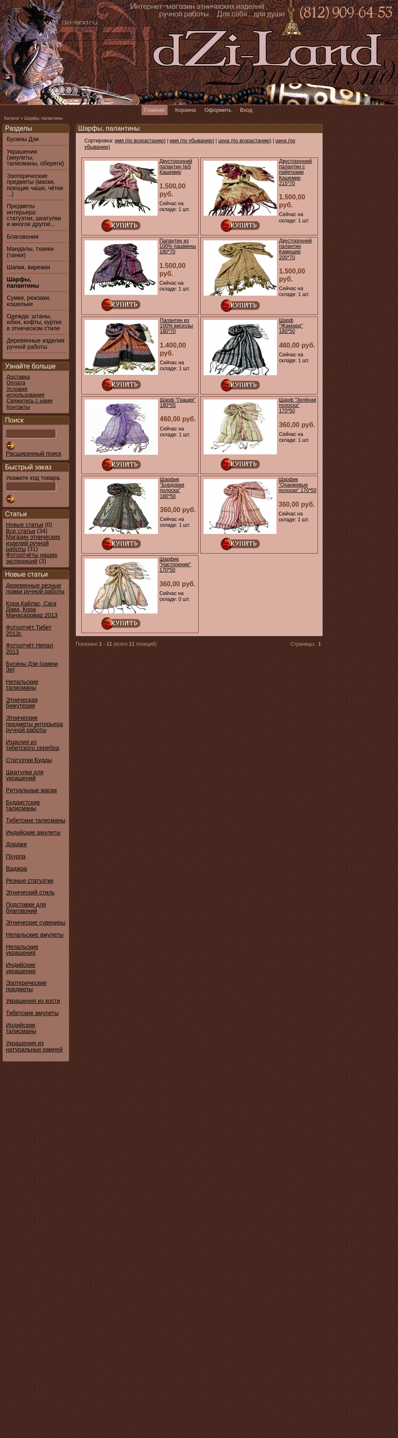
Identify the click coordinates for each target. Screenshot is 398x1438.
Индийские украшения (21, 967)
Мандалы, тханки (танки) (30, 252)
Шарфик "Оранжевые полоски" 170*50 (297, 485)
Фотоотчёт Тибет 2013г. (29, 630)
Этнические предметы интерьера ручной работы (34, 723)
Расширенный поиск (33, 453)
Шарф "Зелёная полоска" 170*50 (297, 405)
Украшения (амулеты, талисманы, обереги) (35, 158)
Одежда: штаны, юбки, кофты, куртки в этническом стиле (34, 322)
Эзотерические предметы (26, 985)
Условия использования (26, 392)
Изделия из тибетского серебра (32, 745)
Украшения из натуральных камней (34, 1046)
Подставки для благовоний (26, 907)
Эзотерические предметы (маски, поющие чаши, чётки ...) (35, 185)
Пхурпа (16, 856)
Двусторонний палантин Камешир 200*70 (295, 249)
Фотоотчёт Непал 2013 (29, 648)
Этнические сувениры (35, 922)
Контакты (18, 407)
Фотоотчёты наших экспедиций (31, 557)
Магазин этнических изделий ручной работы (33, 542)
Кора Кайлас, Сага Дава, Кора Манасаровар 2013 (31, 609)
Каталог (11, 118)
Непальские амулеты (35, 934)
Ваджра (16, 868)
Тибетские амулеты (32, 1013)
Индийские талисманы (21, 1028)
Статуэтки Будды (29, 760)
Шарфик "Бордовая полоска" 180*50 (172, 488)
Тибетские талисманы (35, 820)
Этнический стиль (30, 892)
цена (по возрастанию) (244, 141)
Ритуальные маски (31, 790)
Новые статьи (24, 524)
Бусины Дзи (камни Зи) (32, 666)
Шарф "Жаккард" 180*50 (291, 325)
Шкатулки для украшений (25, 775)
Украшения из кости (33, 1000)
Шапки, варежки (28, 267)
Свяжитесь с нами (30, 400)
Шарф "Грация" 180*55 (178, 402)
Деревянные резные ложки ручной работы (35, 588)
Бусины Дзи (23, 139)
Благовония (23, 237)
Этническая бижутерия (22, 702)
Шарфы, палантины (43, 118)
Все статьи (20, 531)
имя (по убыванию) (192, 141)
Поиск (14, 420)
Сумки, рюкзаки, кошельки (29, 301)
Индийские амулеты (33, 832)
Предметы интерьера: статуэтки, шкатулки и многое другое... (34, 215)
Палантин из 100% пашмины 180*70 (178, 246)
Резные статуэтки (29, 880)
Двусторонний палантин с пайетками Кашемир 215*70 (295, 172)
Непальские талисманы (22, 684)
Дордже (16, 844)
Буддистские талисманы (23, 805)
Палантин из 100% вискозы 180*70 (176, 325)
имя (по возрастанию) (140, 141)
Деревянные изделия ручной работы (36, 344)
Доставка (18, 377)
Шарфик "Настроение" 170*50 (175, 564)
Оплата (16, 382)
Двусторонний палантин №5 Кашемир (176, 166)
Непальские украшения (22, 949)
